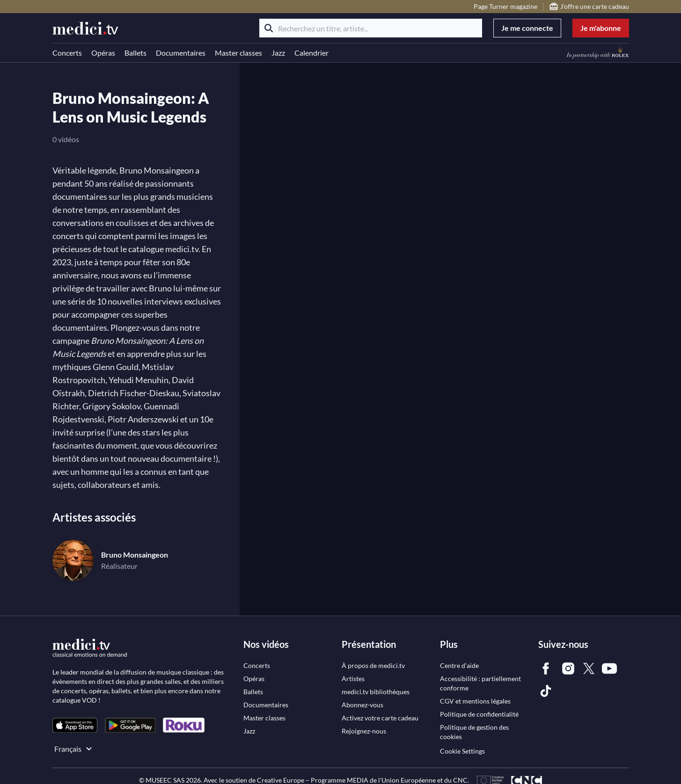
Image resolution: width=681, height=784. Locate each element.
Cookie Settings (462, 751)
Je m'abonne (600, 27)
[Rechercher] (268, 28)
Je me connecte (527, 27)
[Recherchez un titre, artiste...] (370, 28)
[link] (74, 725)
